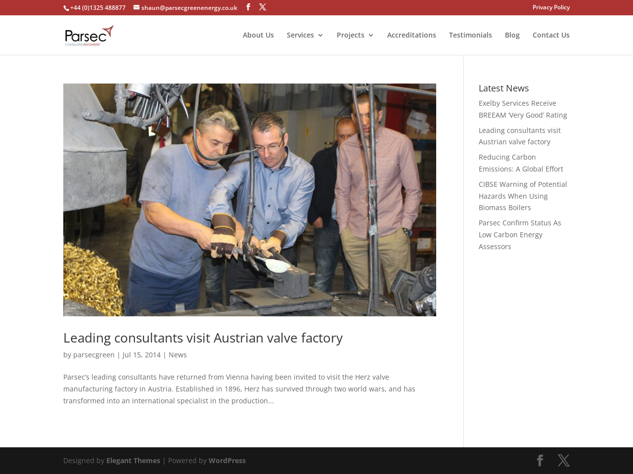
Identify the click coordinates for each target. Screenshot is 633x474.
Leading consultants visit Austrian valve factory (203, 337)
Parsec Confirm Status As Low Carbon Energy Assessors (520, 234)
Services (300, 36)
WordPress (227, 460)
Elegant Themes (133, 460)
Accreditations (411, 36)
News (178, 354)
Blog (512, 36)
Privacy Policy (551, 7)
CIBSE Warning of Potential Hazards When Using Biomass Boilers (523, 196)
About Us (258, 36)
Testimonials (470, 36)
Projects (350, 36)
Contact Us (551, 36)
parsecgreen (94, 354)
